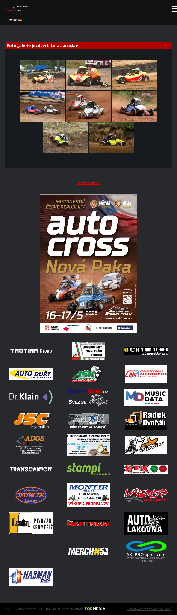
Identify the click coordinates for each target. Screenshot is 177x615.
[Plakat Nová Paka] (88, 331)
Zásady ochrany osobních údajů (149, 609)
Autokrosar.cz (88, 183)
